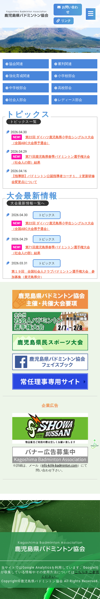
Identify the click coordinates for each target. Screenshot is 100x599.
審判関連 (65, 64)
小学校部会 (66, 76)
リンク (66, 21)
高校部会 (65, 88)
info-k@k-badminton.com (59, 465)
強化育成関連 (19, 76)
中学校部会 (17, 88)
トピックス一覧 (23, 122)
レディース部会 (70, 100)
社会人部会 (17, 100)
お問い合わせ (70, 9)
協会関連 (16, 64)
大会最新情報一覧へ (27, 203)
